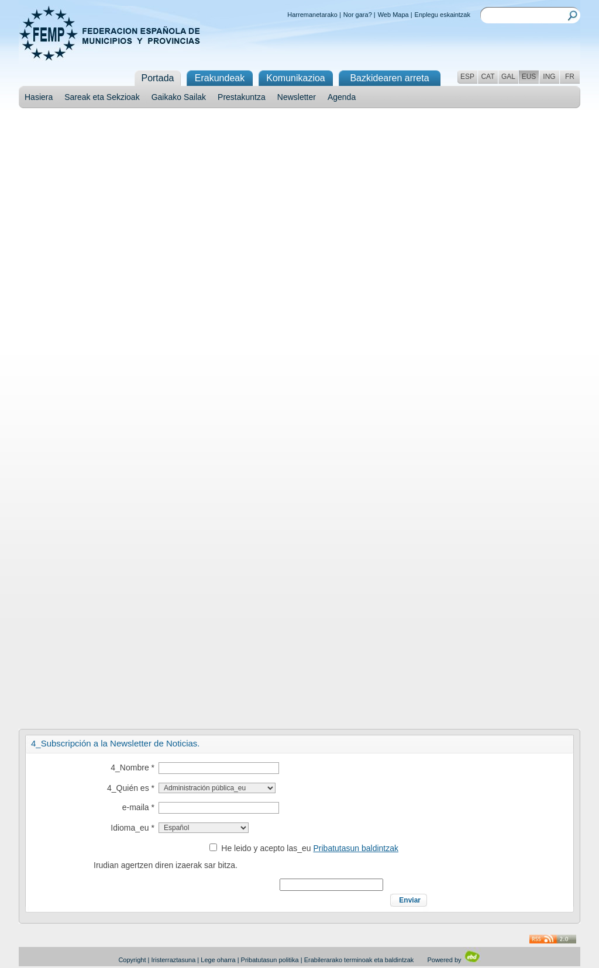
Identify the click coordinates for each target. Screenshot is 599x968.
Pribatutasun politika (270, 959)
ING (549, 76)
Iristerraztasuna (173, 959)
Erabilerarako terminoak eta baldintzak (359, 959)
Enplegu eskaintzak (442, 14)
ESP (467, 76)
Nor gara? (357, 14)
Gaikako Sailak (179, 97)
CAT (487, 76)
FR (569, 76)
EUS (529, 76)
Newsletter (296, 97)
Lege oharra (218, 959)
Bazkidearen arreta (389, 78)
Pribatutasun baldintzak (356, 848)
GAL (508, 76)
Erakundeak (220, 78)
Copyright (132, 959)
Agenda (342, 97)
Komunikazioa (295, 78)
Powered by (453, 959)
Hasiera (39, 97)
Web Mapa (393, 14)
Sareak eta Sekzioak (101, 97)
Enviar (410, 900)
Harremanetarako (312, 14)
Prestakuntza (242, 97)
